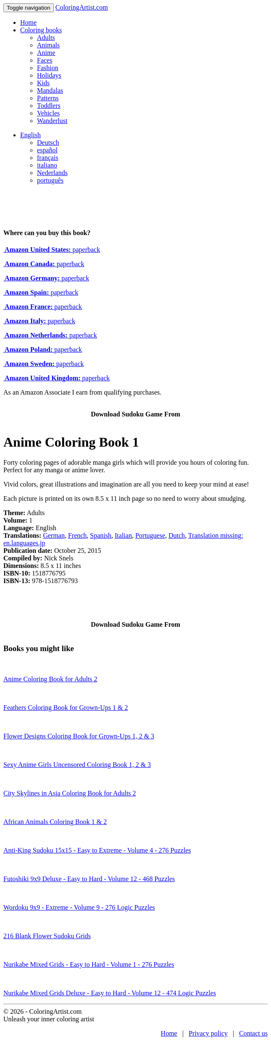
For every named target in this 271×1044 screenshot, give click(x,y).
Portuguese (150, 535)
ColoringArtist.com (81, 7)
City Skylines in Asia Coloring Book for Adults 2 (69, 793)
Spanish (100, 535)
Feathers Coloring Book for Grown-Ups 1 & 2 (65, 707)
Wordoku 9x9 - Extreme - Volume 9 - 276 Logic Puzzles (79, 907)
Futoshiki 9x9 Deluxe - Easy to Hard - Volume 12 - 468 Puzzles (89, 878)
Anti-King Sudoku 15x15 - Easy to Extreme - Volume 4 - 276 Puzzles (97, 850)
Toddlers (49, 105)
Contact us (253, 1033)
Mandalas (50, 90)
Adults (46, 37)
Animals (48, 45)
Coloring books (41, 30)
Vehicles (48, 113)
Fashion (47, 67)
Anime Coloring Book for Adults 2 (50, 679)
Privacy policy (208, 1033)
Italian (123, 535)
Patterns (48, 98)
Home (28, 22)
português (50, 180)
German (54, 535)
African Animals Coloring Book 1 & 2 (55, 821)
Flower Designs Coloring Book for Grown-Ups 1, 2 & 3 (78, 736)
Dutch (176, 535)
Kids (43, 82)
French (77, 535)
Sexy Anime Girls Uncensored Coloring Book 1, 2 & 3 (77, 764)
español (47, 150)
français (47, 157)
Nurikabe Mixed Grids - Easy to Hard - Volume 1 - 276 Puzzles (88, 964)
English (30, 135)
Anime (46, 52)
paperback (51, 249)
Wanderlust (52, 120)
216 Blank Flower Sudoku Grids (47, 935)
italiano (47, 165)
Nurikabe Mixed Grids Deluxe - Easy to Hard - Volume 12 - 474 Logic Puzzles (109, 993)
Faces (44, 60)
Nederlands (52, 172)
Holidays (49, 75)
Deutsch (48, 142)
